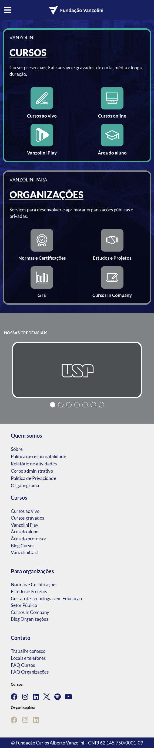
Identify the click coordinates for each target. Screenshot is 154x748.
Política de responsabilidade (38, 456)
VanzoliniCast (24, 552)
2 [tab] (60, 404)
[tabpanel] (77, 370)
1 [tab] (52, 404)
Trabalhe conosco (28, 651)
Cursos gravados (27, 518)
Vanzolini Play (24, 525)
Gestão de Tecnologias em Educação (46, 598)
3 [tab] (69, 404)
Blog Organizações (29, 619)
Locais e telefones (28, 658)
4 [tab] (77, 404)
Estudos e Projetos (29, 591)
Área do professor (28, 538)
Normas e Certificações (34, 584)
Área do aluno (24, 531)
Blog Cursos (22, 545)
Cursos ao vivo (25, 511)
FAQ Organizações (30, 672)
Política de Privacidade (33, 478)
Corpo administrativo (32, 471)
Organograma (25, 485)
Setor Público (24, 605)
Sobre (17, 449)
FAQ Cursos (23, 665)
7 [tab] (101, 404)
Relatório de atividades (34, 463)
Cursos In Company (30, 612)
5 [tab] (85, 404)
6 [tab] (93, 404)
